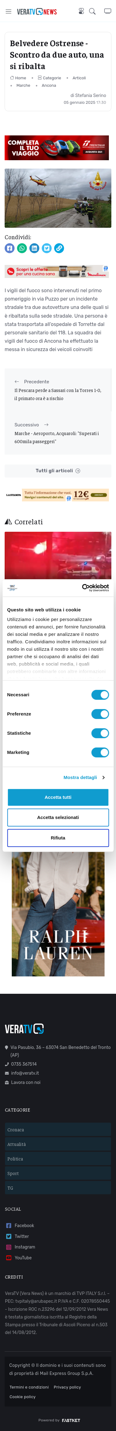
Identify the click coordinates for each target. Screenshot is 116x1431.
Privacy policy (67, 1387)
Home (18, 78)
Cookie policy (23, 1396)
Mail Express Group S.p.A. (66, 1373)
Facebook (19, 1226)
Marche (23, 85)
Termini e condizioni (29, 1387)
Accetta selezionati (58, 817)
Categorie (49, 78)
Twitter (17, 1236)
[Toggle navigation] (8, 11)
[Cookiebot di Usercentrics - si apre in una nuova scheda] (82, 588)
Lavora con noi (23, 1082)
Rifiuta (58, 837)
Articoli (79, 78)
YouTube (18, 1258)
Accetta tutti (58, 797)
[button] (96, 11)
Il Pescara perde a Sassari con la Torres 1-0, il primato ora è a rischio (58, 394)
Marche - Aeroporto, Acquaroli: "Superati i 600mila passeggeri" (57, 437)
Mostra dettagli (80, 777)
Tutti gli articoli (58, 471)
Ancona (49, 85)
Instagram (20, 1247)
